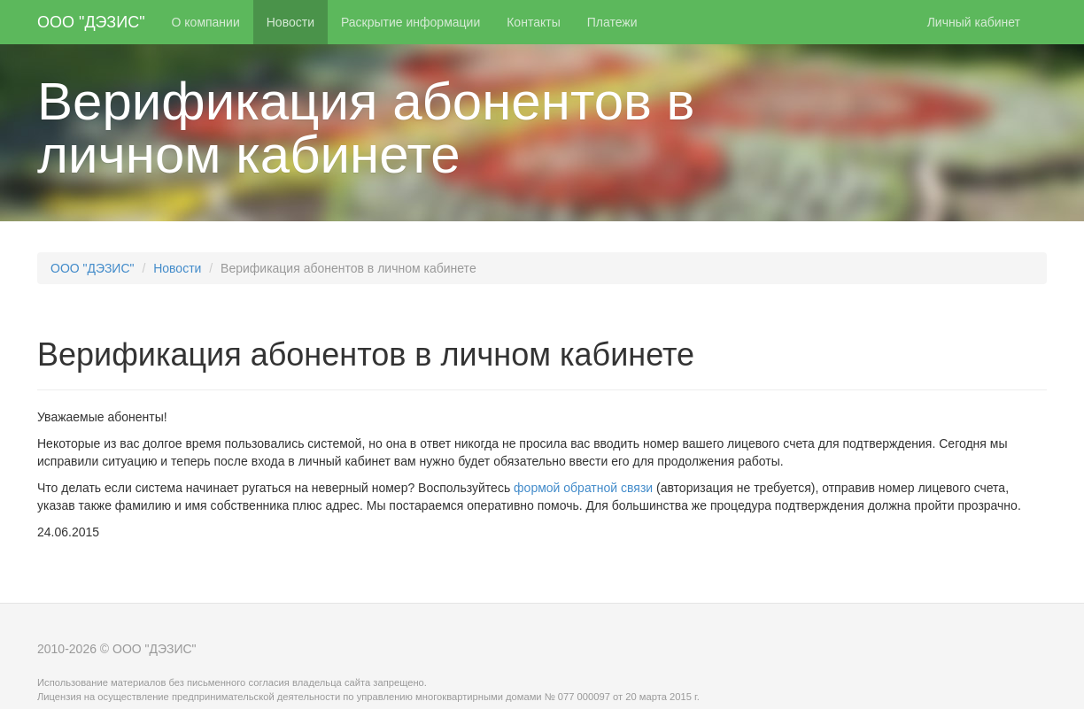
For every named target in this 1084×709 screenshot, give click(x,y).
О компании (206, 22)
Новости (290, 22)
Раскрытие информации (410, 22)
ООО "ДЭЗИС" (91, 22)
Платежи (612, 22)
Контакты (533, 22)
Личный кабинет (973, 22)
